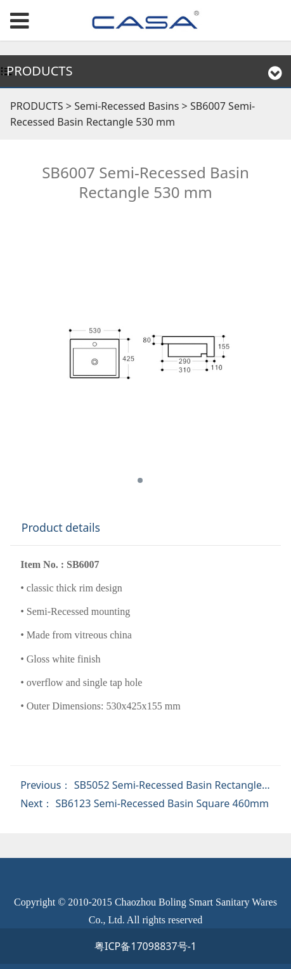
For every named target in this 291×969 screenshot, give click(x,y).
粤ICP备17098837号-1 (145, 946)
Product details (61, 527)
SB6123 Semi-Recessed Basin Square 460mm (162, 803)
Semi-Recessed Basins (127, 106)
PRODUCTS (36, 106)
